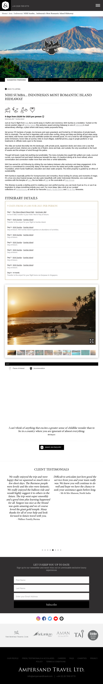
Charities (82, 658)
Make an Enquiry (53, 447)
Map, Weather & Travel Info (86, 80)
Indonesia (18, 14)
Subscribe (51, 605)
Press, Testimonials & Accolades (38, 658)
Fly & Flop (71, 189)
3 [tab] (47, 550)
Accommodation (37, 368)
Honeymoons (21, 189)
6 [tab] (55, 550)
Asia (11, 14)
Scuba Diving (57, 189)
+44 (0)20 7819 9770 (20, 6)
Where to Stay (40, 80)
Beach (49, 189)
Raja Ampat (69, 180)
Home (4, 14)
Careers (62, 658)
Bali (26, 123)
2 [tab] (45, 550)
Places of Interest (16, 368)
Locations (63, 80)
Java (29, 180)
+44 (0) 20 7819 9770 (66, 676)
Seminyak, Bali (9, 119)
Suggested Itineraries (16, 80)
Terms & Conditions (55, 661)
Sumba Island (20, 119)
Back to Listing (14, 89)
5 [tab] (53, 550)
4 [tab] (50, 550)
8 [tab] (60, 550)
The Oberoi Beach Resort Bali (23, 212)
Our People (12, 658)
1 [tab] (42, 550)
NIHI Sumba (17, 219)
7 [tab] (58, 550)
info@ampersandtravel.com (40, 676)
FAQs (71, 658)
